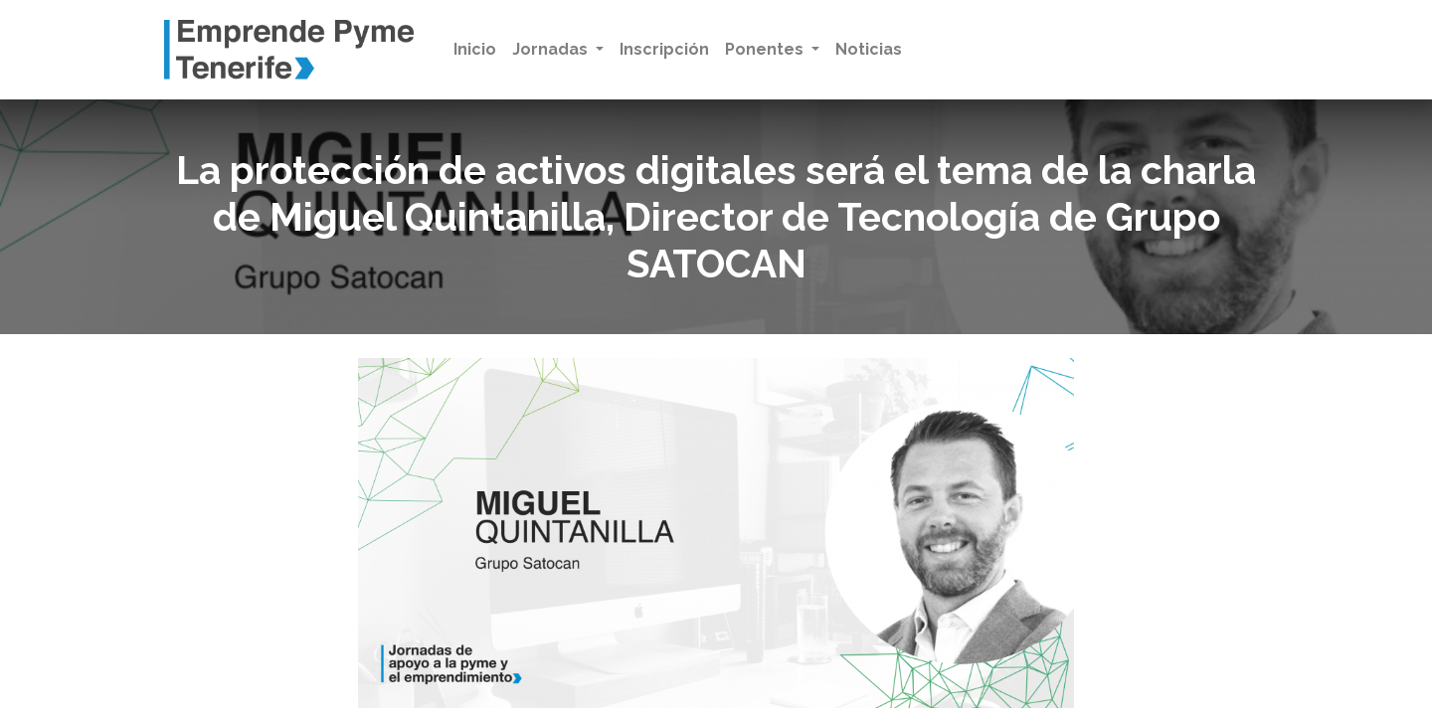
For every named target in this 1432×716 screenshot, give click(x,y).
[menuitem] (475, 50)
